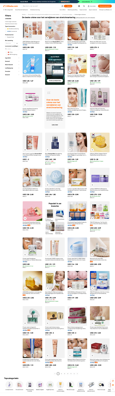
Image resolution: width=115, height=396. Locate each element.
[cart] (84, 6)
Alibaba (24, 14)
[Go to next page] (77, 373)
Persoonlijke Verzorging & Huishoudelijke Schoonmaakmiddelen (44, 14)
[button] (62, 6)
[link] (113, 381)
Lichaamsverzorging (67, 14)
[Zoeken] (68, 6)
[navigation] (12, 194)
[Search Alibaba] (41, 6)
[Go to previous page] (55, 373)
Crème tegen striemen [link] (80, 14)
